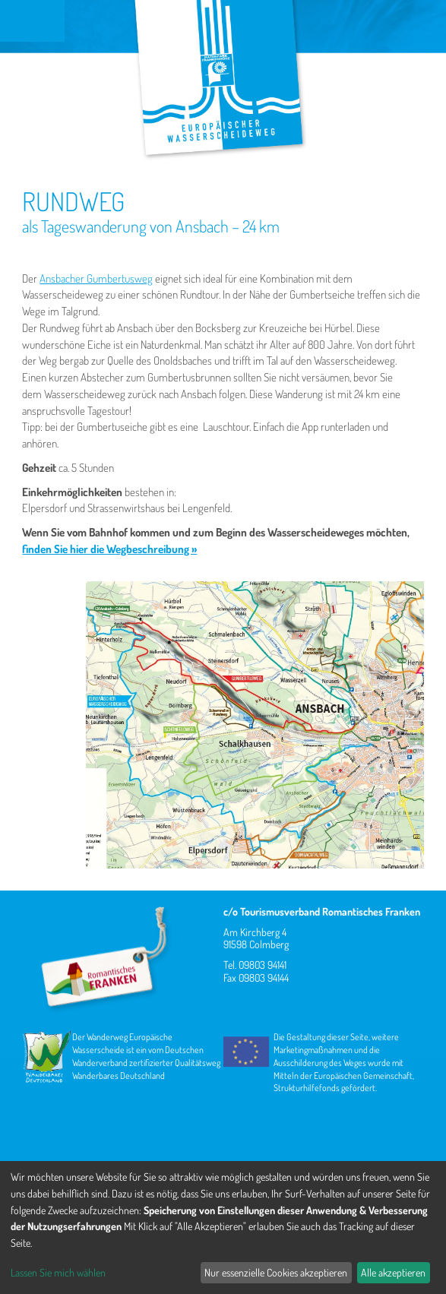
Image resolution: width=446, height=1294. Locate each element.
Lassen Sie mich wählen (58, 1272)
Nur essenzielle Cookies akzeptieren (275, 1272)
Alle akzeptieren (393, 1272)
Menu (32, 21)
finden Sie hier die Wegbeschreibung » (109, 549)
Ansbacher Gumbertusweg (96, 278)
